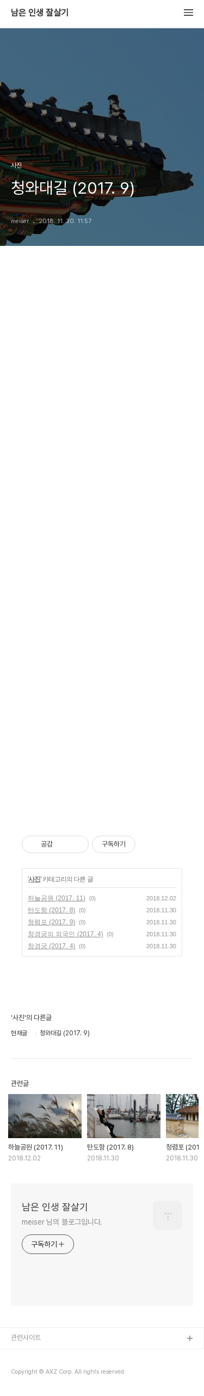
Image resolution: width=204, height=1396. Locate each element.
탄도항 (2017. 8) (51, 910)
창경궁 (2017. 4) (51, 946)
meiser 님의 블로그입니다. (62, 1222)
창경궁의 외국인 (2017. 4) (65, 934)
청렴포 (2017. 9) (51, 922)
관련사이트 (26, 1337)
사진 (34, 879)
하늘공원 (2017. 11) (56, 898)
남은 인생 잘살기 (40, 13)
